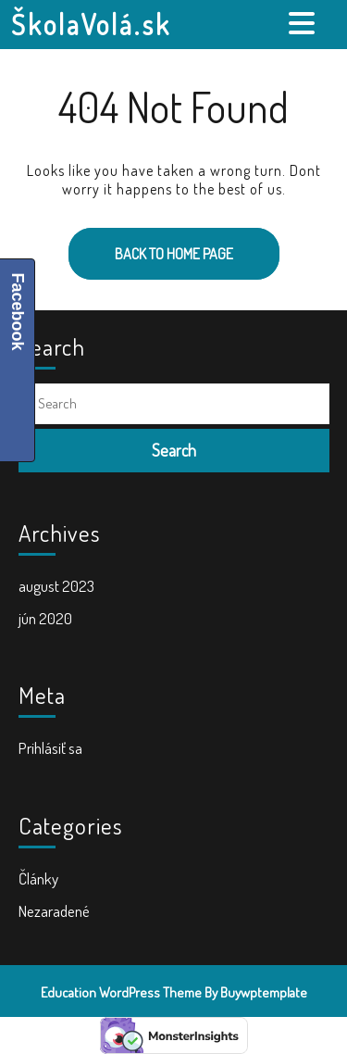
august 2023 (56, 586)
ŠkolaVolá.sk (91, 24)
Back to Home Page (150, 245)
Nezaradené (54, 911)
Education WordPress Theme (121, 992)
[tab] (304, 23)
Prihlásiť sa (50, 748)
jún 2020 (45, 618)
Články (38, 878)
